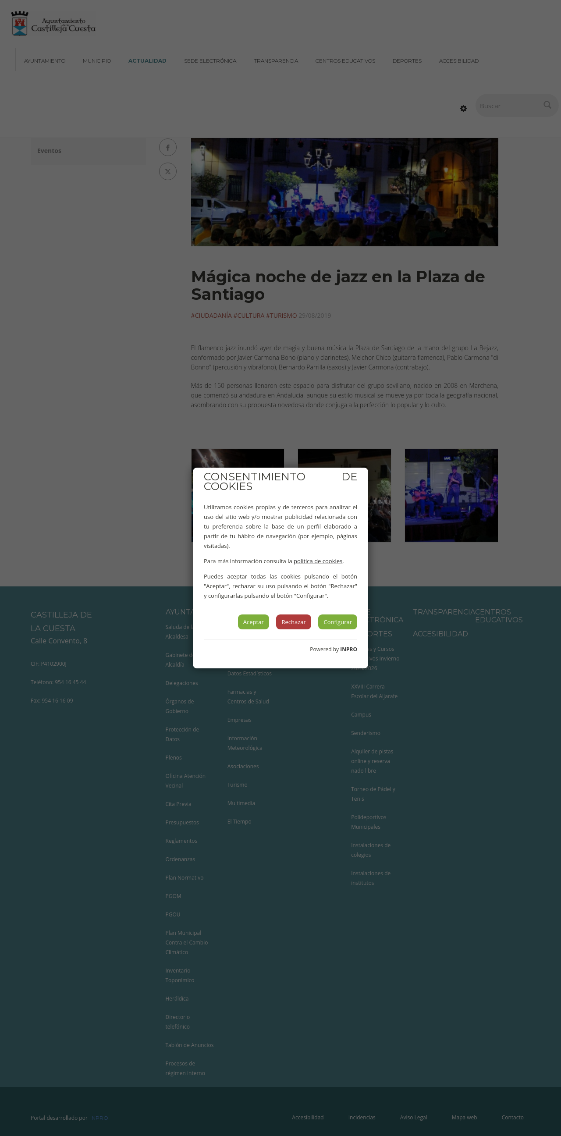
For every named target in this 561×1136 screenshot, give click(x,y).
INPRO (348, 649)
